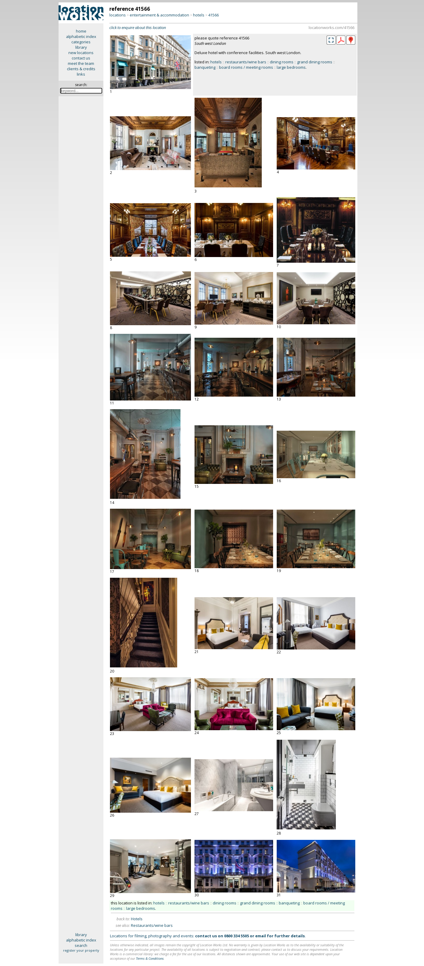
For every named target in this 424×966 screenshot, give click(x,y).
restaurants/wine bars (245, 62)
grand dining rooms (314, 62)
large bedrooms (291, 67)
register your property (81, 950)
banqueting (205, 67)
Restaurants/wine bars (152, 925)
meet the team (81, 63)
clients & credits (81, 68)
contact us (81, 58)
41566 (213, 15)
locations (117, 15)
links (81, 74)
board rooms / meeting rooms (246, 67)
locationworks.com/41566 (331, 27)
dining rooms (281, 62)
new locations (81, 52)
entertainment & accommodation (159, 15)
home (81, 31)
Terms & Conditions (150, 958)
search (81, 945)
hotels (198, 15)
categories (81, 42)
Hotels (137, 918)
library (81, 47)
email (260, 936)
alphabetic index (81, 36)
